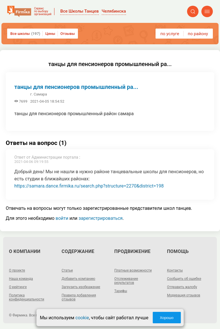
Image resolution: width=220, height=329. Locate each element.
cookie (82, 317)
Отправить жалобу (182, 287)
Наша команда (21, 279)
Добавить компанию (78, 279)
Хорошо (167, 318)
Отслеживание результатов (126, 281)
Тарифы (120, 291)
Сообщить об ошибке (184, 279)
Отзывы (67, 33)
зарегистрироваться (100, 218)
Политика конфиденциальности (26, 297)
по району (198, 33)
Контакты (175, 270)
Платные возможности (133, 270)
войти (62, 218)
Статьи (67, 270)
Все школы (25, 33)
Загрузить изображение (81, 287)
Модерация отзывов (183, 295)
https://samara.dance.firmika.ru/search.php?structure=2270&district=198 (89, 186)
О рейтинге (18, 287)
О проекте (17, 270)
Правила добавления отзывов (79, 297)
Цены (50, 33)
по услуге (169, 33)
